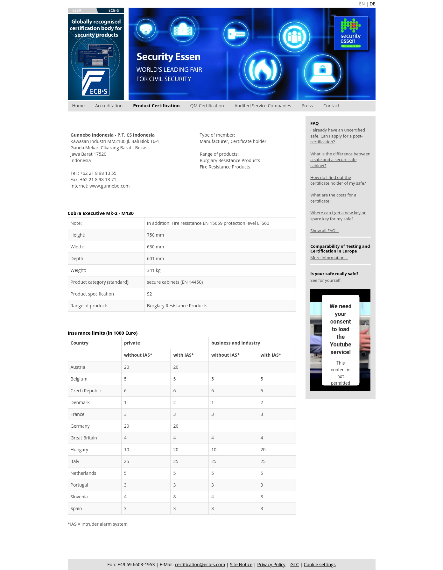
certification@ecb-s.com (200, 564)
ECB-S (114, 10)
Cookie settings (319, 564)
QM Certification (207, 106)
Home (78, 106)
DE (373, 4)
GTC (294, 564)
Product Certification (156, 106)
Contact (331, 106)
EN (362, 4)
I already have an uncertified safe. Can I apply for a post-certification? (337, 136)
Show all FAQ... (324, 230)
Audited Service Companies (263, 106)
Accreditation (109, 106)
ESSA (77, 10)
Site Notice (241, 564)
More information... (329, 257)
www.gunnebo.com (109, 186)
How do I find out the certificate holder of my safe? (338, 180)
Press (307, 106)
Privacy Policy (271, 564)
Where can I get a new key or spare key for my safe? (338, 216)
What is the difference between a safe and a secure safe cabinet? (340, 159)
